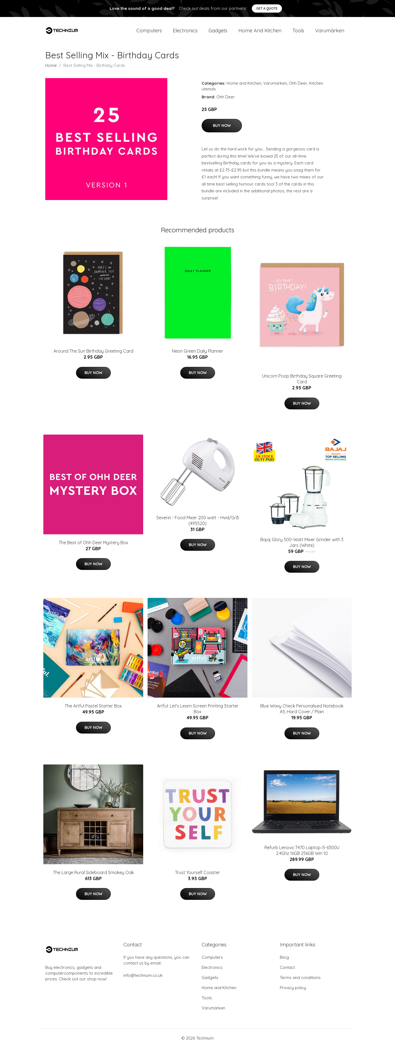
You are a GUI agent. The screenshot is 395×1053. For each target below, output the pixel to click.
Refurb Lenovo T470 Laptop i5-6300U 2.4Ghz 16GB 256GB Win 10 (301, 855)
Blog (284, 962)
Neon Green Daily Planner (197, 356)
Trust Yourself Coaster (197, 878)
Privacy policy (293, 993)
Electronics (185, 33)
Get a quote (267, 8)
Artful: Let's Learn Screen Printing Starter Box (197, 714)
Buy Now (222, 131)
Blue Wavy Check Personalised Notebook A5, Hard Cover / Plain (301, 714)
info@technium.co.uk (143, 980)
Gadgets (217, 33)
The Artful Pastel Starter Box (93, 711)
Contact (287, 972)
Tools (298, 33)
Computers (149, 33)
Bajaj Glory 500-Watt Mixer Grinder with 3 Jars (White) (301, 547)
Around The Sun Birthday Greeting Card (93, 356)
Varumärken (329, 33)
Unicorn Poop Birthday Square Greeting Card (302, 384)
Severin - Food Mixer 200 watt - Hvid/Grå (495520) (197, 526)
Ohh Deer (298, 88)
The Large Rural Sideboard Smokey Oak (93, 878)
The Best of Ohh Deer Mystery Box (93, 548)
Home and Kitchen (259, 33)
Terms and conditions (300, 983)
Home (51, 70)
